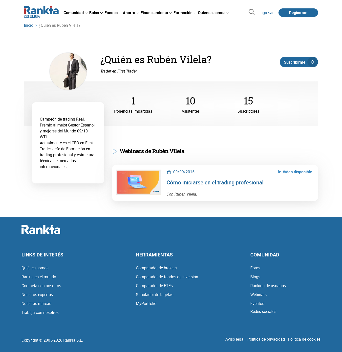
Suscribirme (301, 62)
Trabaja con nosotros (40, 312)
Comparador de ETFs (154, 285)
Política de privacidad (266, 339)
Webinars (258, 294)
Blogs (255, 276)
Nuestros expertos (37, 294)
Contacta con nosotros (41, 285)
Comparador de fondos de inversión (167, 276)
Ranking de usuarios (268, 285)
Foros (255, 268)
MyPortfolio (146, 303)
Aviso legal (234, 339)
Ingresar (266, 12)
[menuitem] (75, 12)
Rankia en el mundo (38, 276)
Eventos (257, 303)
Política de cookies (304, 339)
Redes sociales (263, 311)
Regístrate (298, 12)
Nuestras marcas (36, 303)
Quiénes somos (34, 268)
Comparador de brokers (156, 268)
